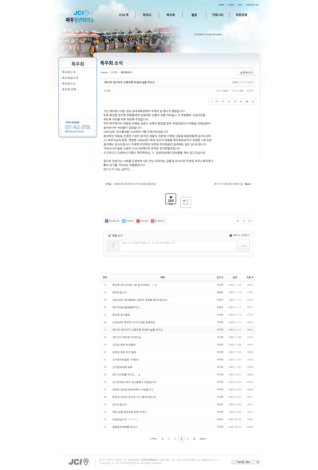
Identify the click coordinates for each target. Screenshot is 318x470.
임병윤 (220, 292)
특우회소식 (68, 83)
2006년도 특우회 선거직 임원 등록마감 (133, 322)
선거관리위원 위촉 (122, 367)
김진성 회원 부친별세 (123, 345)
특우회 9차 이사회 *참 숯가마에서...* (133, 285)
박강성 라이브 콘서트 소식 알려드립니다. (134, 397)
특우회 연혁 (69, 89)
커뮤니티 (218, 14)
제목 (162, 277)
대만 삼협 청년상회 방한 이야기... (130, 412)
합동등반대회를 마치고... (126, 427)
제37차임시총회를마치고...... (128, 307)
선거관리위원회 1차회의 (125, 360)
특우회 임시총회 (121, 315)
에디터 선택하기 (239, 235)
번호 (105, 277)
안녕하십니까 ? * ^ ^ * (125, 419)
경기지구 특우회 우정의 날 (126, 337)
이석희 (107, 91)
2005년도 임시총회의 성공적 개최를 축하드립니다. (140, 300)
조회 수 (250, 277)
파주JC (147, 14)
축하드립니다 (119, 292)
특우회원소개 (70, 78)
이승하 (220, 300)
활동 (194, 14)
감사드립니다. (120, 404)
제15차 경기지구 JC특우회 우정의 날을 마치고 (129, 82)
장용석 (220, 307)
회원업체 (241, 14)
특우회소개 (68, 72)
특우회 (170, 14)
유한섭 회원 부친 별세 (124, 352)
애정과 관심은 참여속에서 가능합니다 (132, 389)
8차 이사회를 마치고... (125, 374)
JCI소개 (123, 14)
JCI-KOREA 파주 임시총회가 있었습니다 (134, 382)
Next (203, 438)
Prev (153, 438)
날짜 (235, 277)
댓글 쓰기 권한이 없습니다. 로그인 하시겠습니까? (149, 243)
